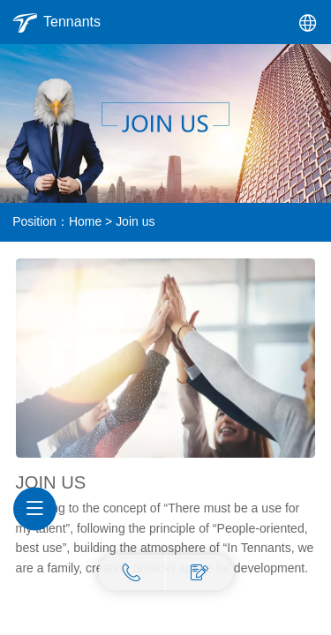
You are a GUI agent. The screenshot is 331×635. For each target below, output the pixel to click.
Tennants (72, 21)
